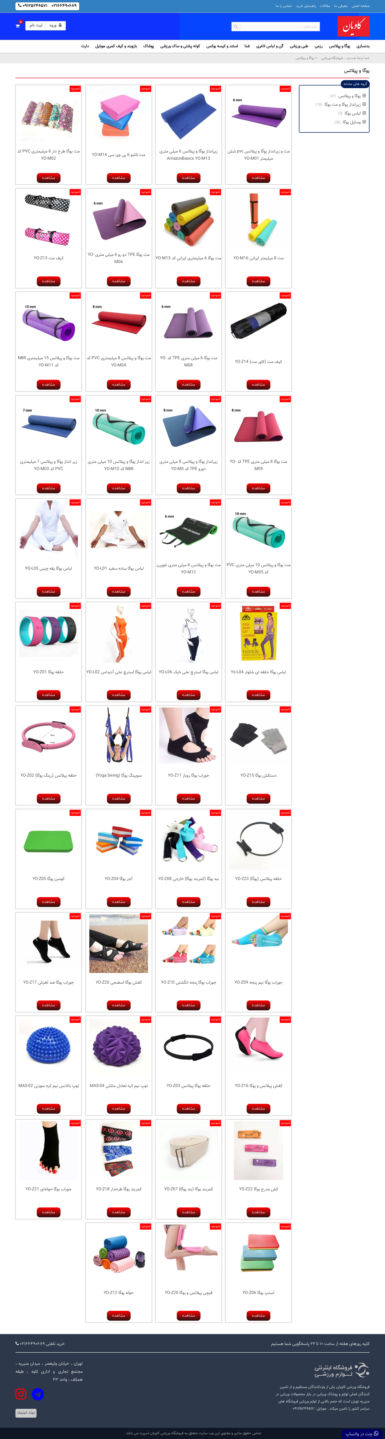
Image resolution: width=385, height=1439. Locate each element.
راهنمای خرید (306, 6)
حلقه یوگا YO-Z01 (48, 672)
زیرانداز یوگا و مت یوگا (345, 104)
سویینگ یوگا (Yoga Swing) (119, 775)
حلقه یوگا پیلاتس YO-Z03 (188, 1086)
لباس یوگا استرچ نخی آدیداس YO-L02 (118, 672)
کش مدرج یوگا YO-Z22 (258, 1189)
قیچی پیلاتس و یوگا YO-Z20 (188, 1293)
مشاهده (258, 178)
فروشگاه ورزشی (331, 58)
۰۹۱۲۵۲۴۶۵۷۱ (35, 6)
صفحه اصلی (361, 6)
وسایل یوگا (354, 122)
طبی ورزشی (299, 46)
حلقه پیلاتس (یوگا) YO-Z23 (258, 879)
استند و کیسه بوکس (222, 46)
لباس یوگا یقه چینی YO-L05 (48, 568)
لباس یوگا (355, 113)
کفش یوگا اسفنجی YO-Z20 (119, 982)
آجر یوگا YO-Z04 (119, 879)
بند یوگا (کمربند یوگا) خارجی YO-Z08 (188, 879)
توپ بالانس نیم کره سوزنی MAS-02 (48, 1086)
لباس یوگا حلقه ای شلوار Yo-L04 (258, 672)
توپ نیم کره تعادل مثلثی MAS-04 (119, 1086)
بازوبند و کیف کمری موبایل (116, 46)
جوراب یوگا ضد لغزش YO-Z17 (48, 982)
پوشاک (148, 46)
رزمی (319, 46)
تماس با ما (284, 6)
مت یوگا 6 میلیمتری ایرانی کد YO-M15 (188, 258)
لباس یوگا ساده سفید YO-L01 (119, 568)
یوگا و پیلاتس (339, 46)
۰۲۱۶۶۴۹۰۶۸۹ (64, 6)
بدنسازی (363, 46)
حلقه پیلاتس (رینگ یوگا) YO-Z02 (49, 775)
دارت (85, 46)
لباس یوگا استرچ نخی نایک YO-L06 (188, 672)
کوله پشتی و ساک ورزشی (180, 46)
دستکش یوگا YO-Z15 (258, 775)
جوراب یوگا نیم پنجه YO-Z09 (259, 982)
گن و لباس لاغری (269, 46)
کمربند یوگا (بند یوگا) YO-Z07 (188, 1189)
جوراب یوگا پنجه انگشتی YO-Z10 (188, 982)
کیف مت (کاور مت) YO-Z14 (258, 362)
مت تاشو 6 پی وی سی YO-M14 (118, 155)
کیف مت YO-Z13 (48, 258)
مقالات (325, 6)
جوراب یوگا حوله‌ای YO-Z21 (48, 1189)
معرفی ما (341, 6)
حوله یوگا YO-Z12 (119, 1293)
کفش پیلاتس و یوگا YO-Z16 (258, 1086)
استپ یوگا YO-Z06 (258, 1293)
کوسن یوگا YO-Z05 (49, 879)
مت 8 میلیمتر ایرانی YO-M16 (259, 258)
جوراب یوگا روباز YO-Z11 (188, 775)
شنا (247, 46)
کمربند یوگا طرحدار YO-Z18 (119, 1189)
